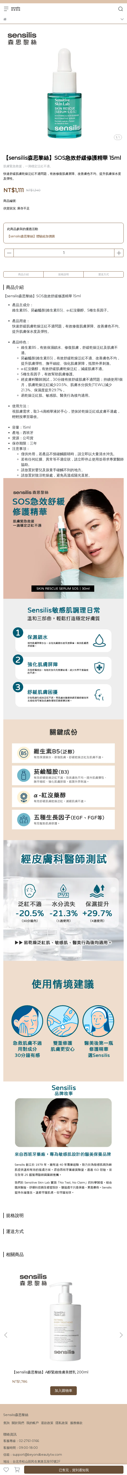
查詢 (6, 1369)
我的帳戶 (32, 1369)
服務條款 (76, 1369)
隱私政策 (62, 1369)
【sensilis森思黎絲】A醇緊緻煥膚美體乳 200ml (35, 1320)
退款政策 (47, 1369)
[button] (121, 1308)
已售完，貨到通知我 (74, 1470)
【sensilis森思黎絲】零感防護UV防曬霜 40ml (89, 1320)
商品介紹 (23, 274)
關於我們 (18, 1369)
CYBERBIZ (95, 1458)
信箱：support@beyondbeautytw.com (32, 1401)
